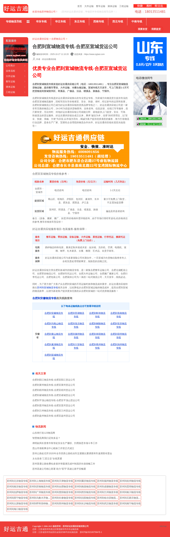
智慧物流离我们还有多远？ (46, 438)
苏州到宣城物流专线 (47, 287)
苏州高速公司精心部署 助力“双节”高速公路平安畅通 (59, 468)
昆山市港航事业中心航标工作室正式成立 (53, 448)
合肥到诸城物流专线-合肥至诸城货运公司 (53, 395)
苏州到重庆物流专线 (85, 481)
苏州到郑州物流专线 (62, 503)
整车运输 (100, 6)
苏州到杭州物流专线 (130, 481)
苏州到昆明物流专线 (130, 486)
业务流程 (10, 71)
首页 (79, 6)
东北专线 (79, 21)
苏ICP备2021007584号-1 (91, 532)
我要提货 (156, 29)
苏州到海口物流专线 (17, 509)
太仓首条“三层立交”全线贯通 (47, 458)
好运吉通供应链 (40, 38)
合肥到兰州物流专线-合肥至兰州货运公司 (53, 410)
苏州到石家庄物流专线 (130, 498)
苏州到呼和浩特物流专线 (40, 503)
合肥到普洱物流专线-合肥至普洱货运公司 (53, 405)
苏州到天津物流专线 (62, 481)
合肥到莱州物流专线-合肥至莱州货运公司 (53, 385)
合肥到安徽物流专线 (44, 298)
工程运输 (123, 6)
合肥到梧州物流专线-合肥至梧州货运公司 (53, 390)
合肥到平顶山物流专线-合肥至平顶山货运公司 (56, 400)
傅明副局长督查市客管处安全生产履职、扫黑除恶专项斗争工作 (64, 443)
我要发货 (142, 29)
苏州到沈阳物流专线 (85, 498)
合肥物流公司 (58, 38)
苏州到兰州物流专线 (107, 492)
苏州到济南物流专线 (39, 486)
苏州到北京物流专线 (17, 481)
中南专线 (136, 21)
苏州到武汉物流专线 (107, 503)
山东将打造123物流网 (43, 432)
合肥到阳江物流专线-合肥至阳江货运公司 (53, 379)
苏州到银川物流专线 (130, 492)
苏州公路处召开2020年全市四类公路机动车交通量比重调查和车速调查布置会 (72, 453)
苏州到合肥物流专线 (62, 486)
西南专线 (98, 21)
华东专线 (41, 21)
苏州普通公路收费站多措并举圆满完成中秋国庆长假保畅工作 (63, 463)
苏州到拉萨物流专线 (17, 492)
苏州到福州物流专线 (107, 481)
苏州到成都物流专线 (107, 486)
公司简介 (10, 65)
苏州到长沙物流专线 (85, 503)
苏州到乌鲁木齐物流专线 (40, 498)
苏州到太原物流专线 (17, 503)
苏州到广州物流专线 (39, 492)
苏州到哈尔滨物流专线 (108, 498)
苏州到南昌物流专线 (85, 486)
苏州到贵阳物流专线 (62, 492)
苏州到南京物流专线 (17, 486)
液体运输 (112, 6)
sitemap (163, 526)
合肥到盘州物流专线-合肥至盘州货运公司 (53, 415)
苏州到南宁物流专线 (130, 503)
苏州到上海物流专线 (39, 481)
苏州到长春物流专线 (62, 498)
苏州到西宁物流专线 (17, 498)
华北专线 (60, 21)
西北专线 (117, 21)
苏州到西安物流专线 (85, 492)
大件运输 (89, 6)
